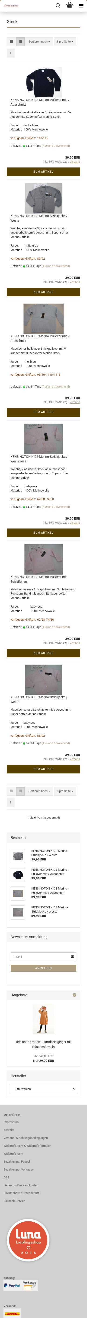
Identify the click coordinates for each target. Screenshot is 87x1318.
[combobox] (39, 41)
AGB (6, 1177)
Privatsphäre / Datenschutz (21, 1193)
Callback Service (14, 1201)
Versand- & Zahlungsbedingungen (25, 1138)
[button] (11, 41)
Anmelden (43, 968)
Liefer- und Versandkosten (20, 1185)
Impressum (11, 1122)
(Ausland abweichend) (56, 145)
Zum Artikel (43, 171)
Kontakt (8, 1130)
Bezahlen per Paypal (16, 1161)
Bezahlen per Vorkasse (18, 1169)
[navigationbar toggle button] (81, 6)
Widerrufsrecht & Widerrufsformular (27, 1145)
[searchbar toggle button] (58, 6)
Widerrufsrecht (13, 1153)
